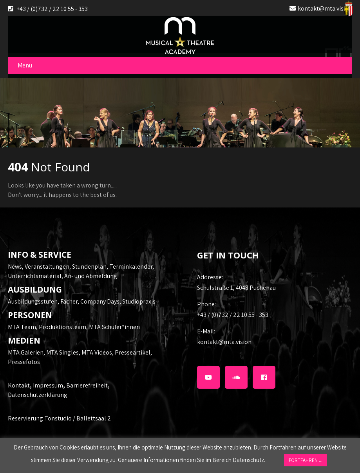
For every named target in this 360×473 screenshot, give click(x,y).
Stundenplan (89, 266)
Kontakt (19, 385)
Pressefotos (24, 362)
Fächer (69, 301)
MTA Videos (96, 352)
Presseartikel (132, 352)
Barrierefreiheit (87, 385)
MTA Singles (62, 352)
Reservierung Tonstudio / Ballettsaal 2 (59, 418)
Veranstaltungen (47, 266)
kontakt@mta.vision (325, 8)
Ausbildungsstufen (33, 301)
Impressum (48, 385)
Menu (25, 65)
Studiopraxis (139, 301)
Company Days (99, 301)
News (15, 266)
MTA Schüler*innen (114, 327)
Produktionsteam (62, 327)
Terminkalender (130, 266)
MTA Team (22, 327)
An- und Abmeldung (90, 276)
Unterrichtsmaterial (35, 276)
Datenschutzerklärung (37, 395)
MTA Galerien (25, 352)
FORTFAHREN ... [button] (305, 460)
